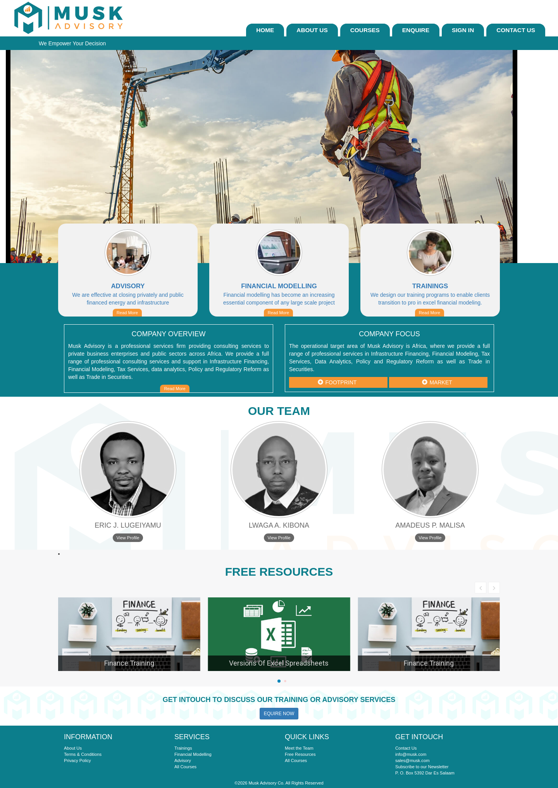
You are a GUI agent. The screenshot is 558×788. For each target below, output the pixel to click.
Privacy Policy (77, 760)
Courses (365, 30)
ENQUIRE (415, 30)
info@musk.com (410, 754)
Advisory (182, 760)
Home (265, 30)
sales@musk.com (412, 760)
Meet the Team (299, 748)
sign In (463, 30)
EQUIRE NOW (279, 713)
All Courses (185, 766)
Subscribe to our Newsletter (421, 766)
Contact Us (515, 30)
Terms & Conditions (83, 754)
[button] (279, 681)
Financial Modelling (193, 754)
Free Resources (300, 754)
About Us (311, 30)
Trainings (183, 748)
